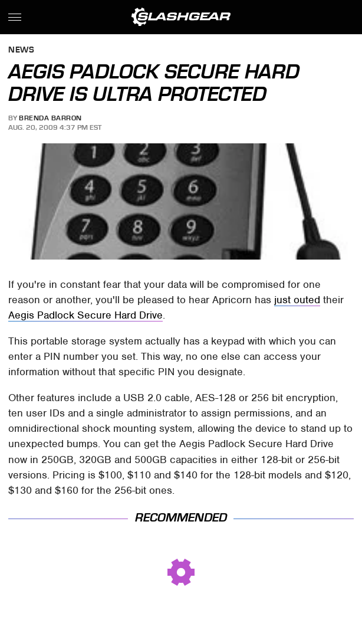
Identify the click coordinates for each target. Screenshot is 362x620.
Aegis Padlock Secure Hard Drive (85, 315)
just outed (297, 299)
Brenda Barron (50, 118)
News (21, 50)
